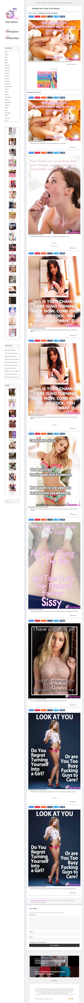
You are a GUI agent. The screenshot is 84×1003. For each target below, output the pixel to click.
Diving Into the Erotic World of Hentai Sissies (12, 359)
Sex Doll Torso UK (64, 2)
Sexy (6, 110)
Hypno (7, 99)
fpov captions (12, 283)
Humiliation (8, 97)
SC (59, 900)
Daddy (7, 76)
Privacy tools (62, 994)
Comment (32, 915)
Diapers (7, 78)
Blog (6, 62)
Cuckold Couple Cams (54, 88)
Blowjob (7, 65)
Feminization (8, 86)
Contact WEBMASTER (39, 994)
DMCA (49, 994)
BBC (6, 57)
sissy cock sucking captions (12, 274)
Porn (6, 107)
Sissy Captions (11, 22)
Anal (6, 52)
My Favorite (8, 102)
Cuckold (7, 73)
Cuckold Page (54, 980)
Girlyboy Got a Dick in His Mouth (39, 900)
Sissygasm (7, 113)
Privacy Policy (42, 942)
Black (6, 60)
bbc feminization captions (12, 296)
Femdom (7, 84)
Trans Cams (43, 2)
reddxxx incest (12, 336)
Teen (6, 115)
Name (31, 931)
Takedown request (70, 994)
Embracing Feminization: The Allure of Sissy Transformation (11, 362)
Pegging (7, 105)
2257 (46, 994)
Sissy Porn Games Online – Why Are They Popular (12, 377)
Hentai (7, 94)
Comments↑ (74, 147)
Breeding (7, 68)
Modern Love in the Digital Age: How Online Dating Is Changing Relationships (11, 371)
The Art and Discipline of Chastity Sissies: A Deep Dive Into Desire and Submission (11, 374)
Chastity (7, 70)
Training (7, 118)
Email (31, 937)
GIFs (6, 92)
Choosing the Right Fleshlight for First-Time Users (11, 350)
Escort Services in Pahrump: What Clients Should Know (12, 353)
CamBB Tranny (51, 2)
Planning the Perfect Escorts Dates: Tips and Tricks (11, 368)
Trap (6, 121)
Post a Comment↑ (73, 64)
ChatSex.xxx (57, 2)
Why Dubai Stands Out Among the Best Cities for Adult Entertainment (11, 356)
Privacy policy (55, 994)
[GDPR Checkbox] (29, 942)
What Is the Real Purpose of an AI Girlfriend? (12, 365)
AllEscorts (70, 2)
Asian (6, 54)
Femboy (7, 81)
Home (30, 13)
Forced (7, 89)
